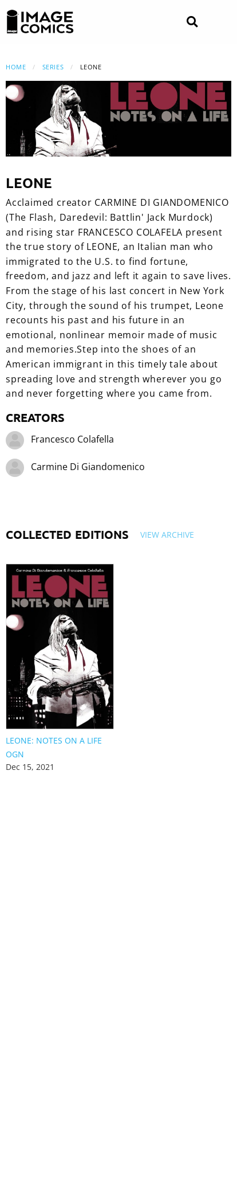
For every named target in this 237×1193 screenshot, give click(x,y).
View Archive (167, 534)
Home (16, 66)
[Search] (192, 22)
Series (53, 66)
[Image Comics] (40, 22)
